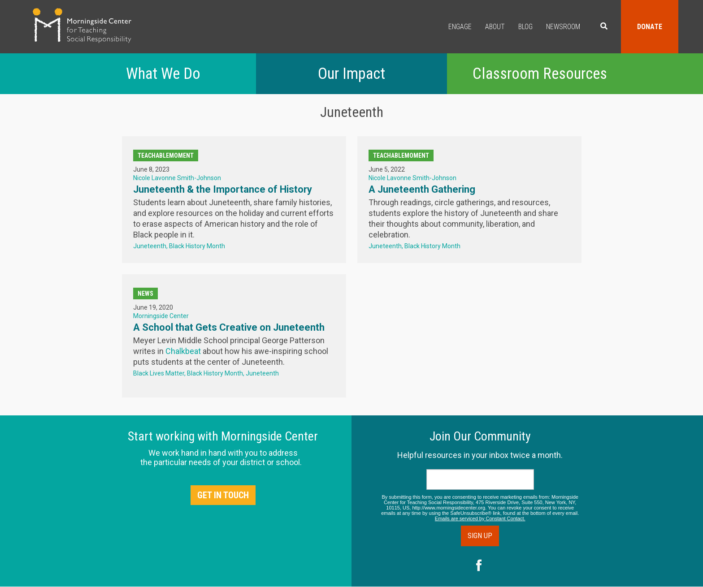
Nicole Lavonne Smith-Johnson (177, 177)
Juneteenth (149, 246)
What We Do (163, 74)
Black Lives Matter (158, 373)
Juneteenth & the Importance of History (222, 189)
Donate (649, 26)
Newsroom (563, 26)
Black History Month (197, 246)
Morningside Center (161, 315)
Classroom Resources (540, 74)
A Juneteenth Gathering (422, 189)
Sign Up (480, 535)
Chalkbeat (183, 351)
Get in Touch (223, 495)
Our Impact (351, 74)
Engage (460, 26)
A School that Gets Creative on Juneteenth (229, 327)
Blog (525, 26)
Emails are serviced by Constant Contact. (480, 518)
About (495, 26)
